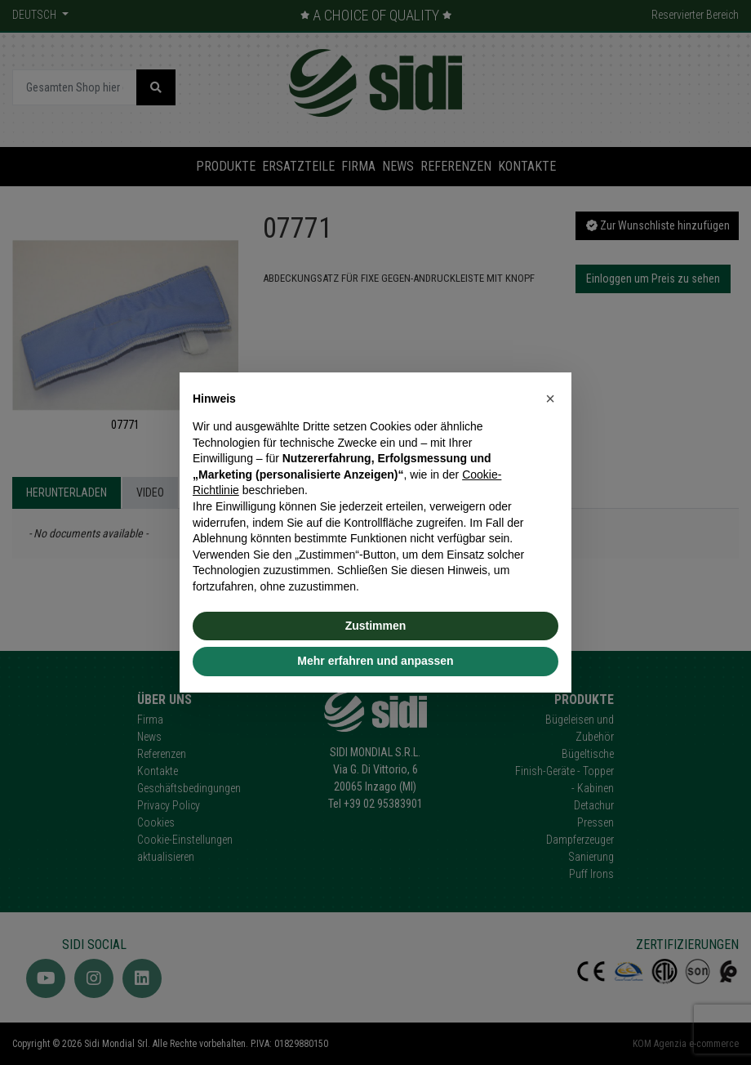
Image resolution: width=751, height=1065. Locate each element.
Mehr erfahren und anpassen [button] (375, 660)
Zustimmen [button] (376, 625)
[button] (550, 398)
